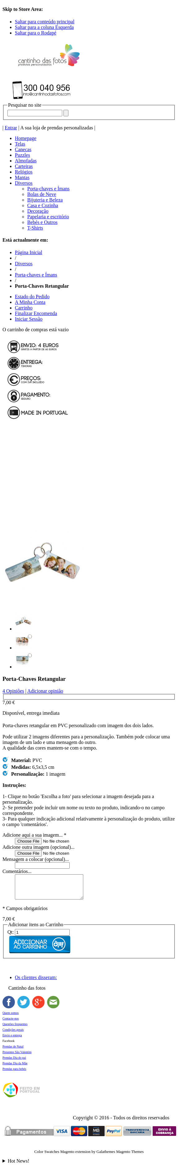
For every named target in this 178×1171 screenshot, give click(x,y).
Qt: (10, 936)
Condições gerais (13, 1034)
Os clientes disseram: (36, 982)
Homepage (25, 138)
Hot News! (18, 1165)
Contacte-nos (10, 1023)
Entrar (11, 127)
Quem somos (10, 1017)
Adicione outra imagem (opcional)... (38, 847)
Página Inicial (28, 252)
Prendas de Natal (13, 1051)
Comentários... (17, 871)
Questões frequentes (15, 1028)
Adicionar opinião (45, 691)
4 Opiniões (13, 691)
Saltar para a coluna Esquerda (44, 27)
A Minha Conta (30, 302)
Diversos (24, 263)
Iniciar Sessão (28, 319)
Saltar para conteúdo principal (44, 21)
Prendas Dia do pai (14, 1062)
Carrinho (24, 307)
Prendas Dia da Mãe (15, 1068)
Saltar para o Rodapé (35, 32)
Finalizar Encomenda (36, 313)
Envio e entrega (12, 1040)
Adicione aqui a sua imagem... (34, 835)
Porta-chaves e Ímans (36, 274)
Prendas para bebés (14, 1073)
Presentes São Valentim (17, 1056)
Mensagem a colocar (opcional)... (35, 859)
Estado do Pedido (32, 296)
